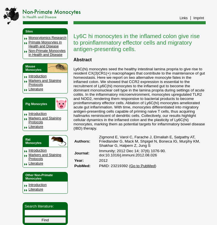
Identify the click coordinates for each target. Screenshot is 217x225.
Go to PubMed (142, 166)
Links (184, 18)
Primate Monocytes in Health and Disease (45, 44)
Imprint (199, 18)
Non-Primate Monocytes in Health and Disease (47, 53)
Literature (36, 89)
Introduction (38, 76)
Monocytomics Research (47, 38)
